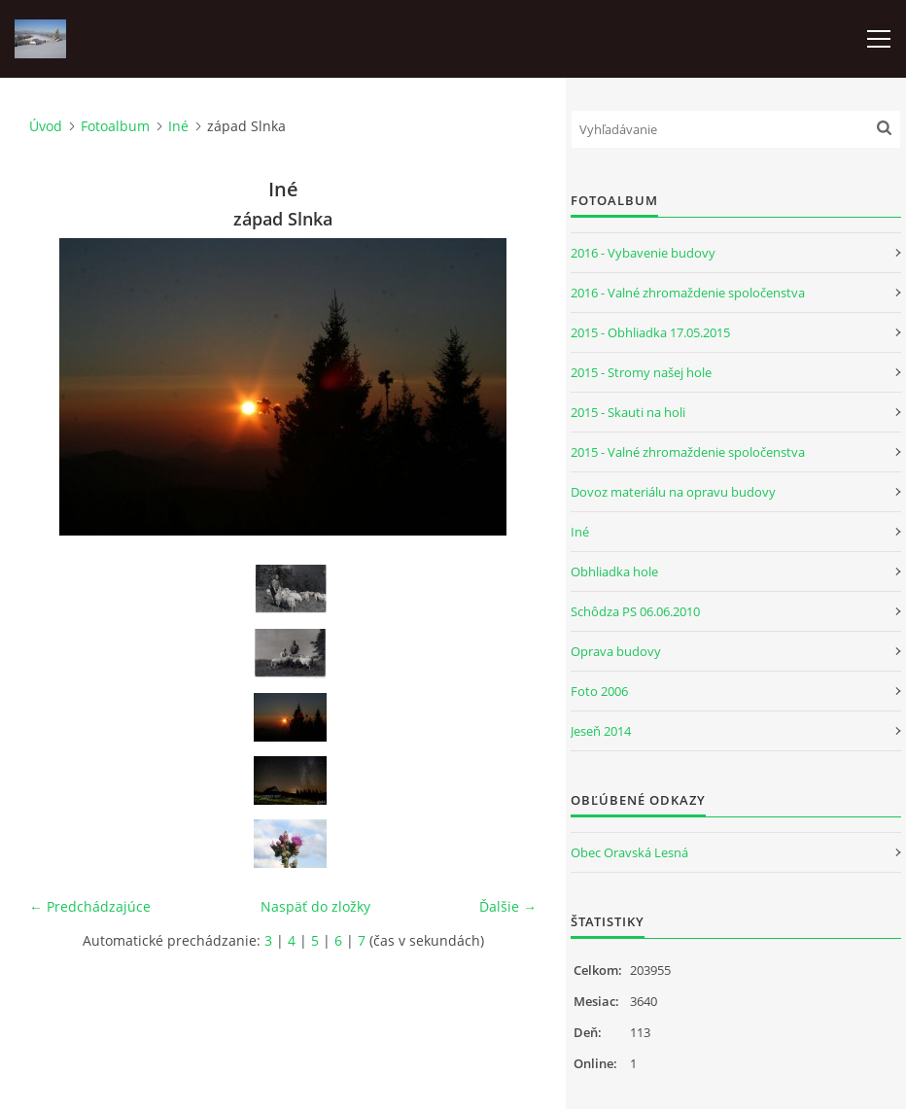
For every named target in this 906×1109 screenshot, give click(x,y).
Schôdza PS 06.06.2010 (635, 611)
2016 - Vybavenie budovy (643, 252)
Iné (178, 126)
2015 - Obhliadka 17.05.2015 (650, 332)
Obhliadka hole (614, 571)
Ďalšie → (508, 906)
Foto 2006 (599, 691)
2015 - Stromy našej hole (641, 372)
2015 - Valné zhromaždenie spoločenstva (688, 452)
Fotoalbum (115, 126)
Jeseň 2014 (601, 731)
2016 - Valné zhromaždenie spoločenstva (688, 292)
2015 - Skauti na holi (628, 412)
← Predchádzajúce (90, 906)
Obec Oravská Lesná (629, 852)
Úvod (45, 126)
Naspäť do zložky (315, 906)
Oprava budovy (616, 651)
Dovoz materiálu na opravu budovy (673, 492)
